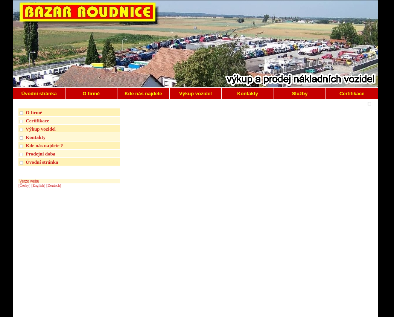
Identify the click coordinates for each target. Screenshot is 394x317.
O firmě (34, 112)
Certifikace (37, 120)
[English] (38, 185)
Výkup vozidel (41, 129)
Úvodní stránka (42, 162)
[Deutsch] (53, 185)
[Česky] (24, 185)
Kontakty (36, 137)
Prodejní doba (40, 154)
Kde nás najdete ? (44, 145)
